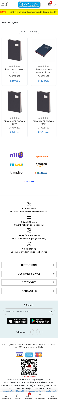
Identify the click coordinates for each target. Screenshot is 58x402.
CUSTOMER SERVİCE (29, 273)
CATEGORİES (29, 282)
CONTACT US (29, 291)
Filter (23, 31)
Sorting (33, 31)
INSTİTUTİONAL (29, 265)
